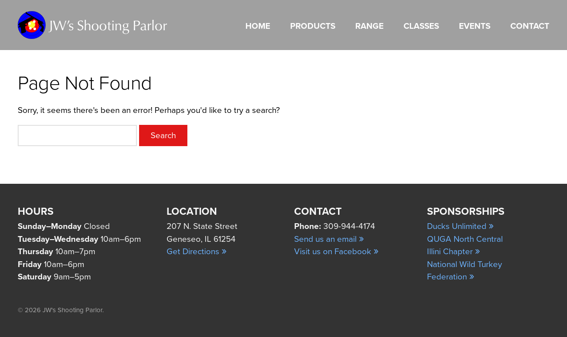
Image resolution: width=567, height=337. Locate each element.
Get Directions (197, 251)
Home (257, 26)
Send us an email (329, 239)
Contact (529, 26)
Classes (421, 26)
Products (312, 26)
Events (474, 26)
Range (369, 26)
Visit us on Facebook (336, 251)
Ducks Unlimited (460, 226)
